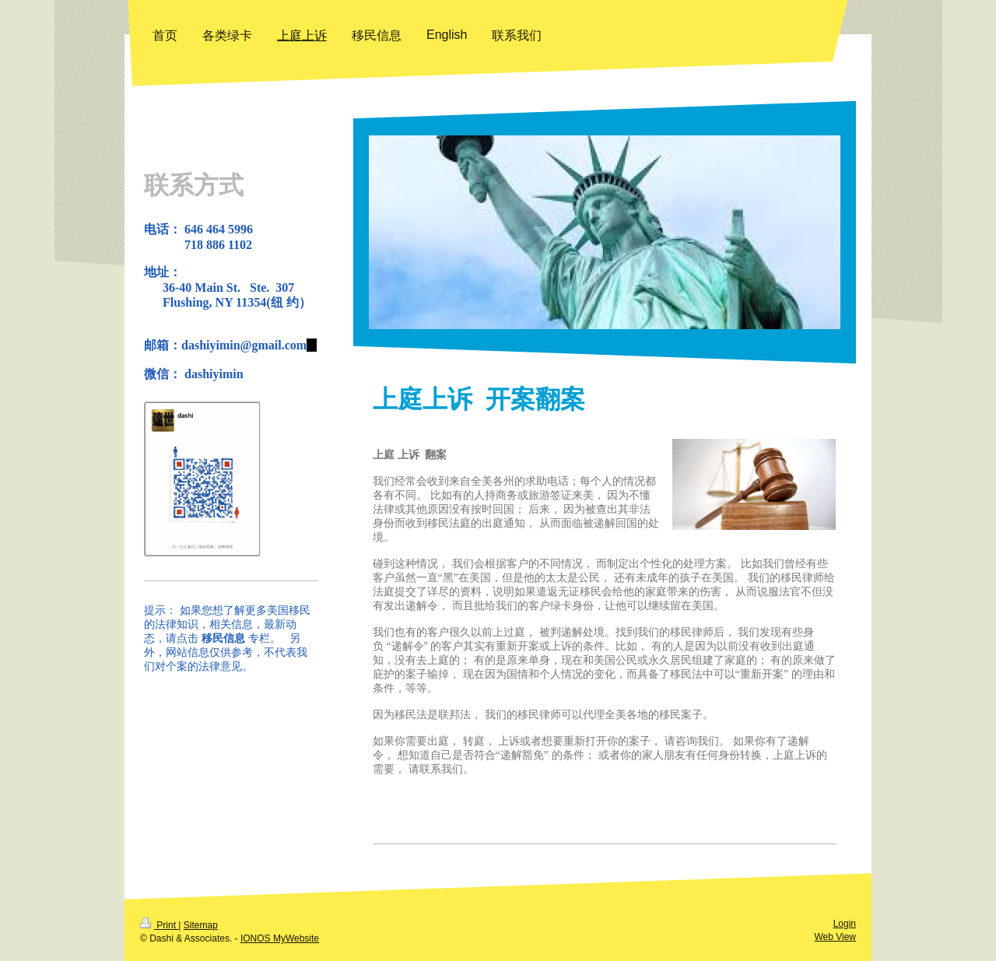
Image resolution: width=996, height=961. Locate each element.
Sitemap (201, 925)
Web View (835, 936)
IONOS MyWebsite (279, 938)
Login (844, 923)
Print (159, 925)
